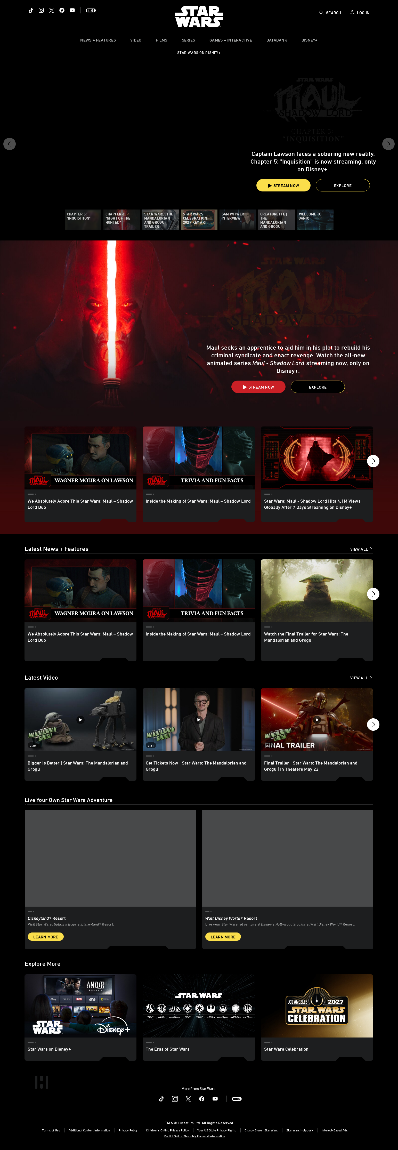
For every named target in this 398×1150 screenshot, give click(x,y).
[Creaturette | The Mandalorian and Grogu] (276, 220)
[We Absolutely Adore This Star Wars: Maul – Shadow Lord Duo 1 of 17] (80, 458)
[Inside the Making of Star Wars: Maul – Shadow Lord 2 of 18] (199, 591)
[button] (9, 146)
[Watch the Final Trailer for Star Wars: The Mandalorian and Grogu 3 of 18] (317, 591)
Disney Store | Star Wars (261, 1130)
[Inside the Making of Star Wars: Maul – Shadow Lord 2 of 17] (199, 458)
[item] (98, 41)
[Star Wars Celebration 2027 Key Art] (199, 220)
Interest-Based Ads (335, 1130)
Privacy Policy (128, 1130)
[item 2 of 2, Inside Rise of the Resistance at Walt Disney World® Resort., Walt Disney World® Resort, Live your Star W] (287, 877)
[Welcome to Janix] (315, 220)
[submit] (321, 12)
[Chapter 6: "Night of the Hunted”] (121, 220)
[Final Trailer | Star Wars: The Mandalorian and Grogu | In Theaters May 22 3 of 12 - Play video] (317, 720)
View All (359, 549)
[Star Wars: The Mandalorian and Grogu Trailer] (160, 220)
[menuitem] (136, 41)
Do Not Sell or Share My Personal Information (194, 1136)
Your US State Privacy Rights (216, 1130)
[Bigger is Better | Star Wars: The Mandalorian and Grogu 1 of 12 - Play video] (80, 720)
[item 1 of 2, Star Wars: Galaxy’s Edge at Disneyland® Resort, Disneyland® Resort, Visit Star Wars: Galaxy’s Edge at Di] (110, 877)
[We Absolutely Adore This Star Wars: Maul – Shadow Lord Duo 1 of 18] (80, 591)
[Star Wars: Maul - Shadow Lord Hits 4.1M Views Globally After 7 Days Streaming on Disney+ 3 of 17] (317, 458)
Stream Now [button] (283, 185)
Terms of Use (51, 1130)
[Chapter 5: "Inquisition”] (83, 220)
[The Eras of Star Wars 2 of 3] (199, 1005)
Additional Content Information (89, 1130)
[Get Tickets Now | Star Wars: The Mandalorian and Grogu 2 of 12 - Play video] (199, 720)
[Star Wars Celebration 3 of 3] (317, 1005)
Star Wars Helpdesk (299, 1130)
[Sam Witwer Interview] (238, 220)
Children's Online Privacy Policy (167, 1130)
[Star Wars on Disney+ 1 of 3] (80, 1005)
